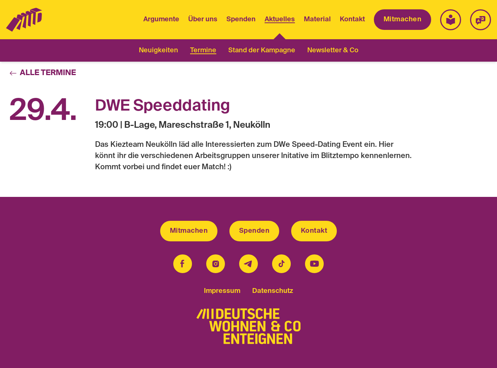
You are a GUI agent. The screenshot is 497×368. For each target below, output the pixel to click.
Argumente (161, 19)
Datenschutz (272, 291)
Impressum (222, 291)
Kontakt (352, 19)
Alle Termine (42, 73)
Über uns (202, 19)
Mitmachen (402, 19)
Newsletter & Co (333, 50)
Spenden (241, 19)
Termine (203, 50)
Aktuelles (280, 20)
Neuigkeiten (158, 50)
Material (317, 19)
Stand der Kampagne (261, 50)
